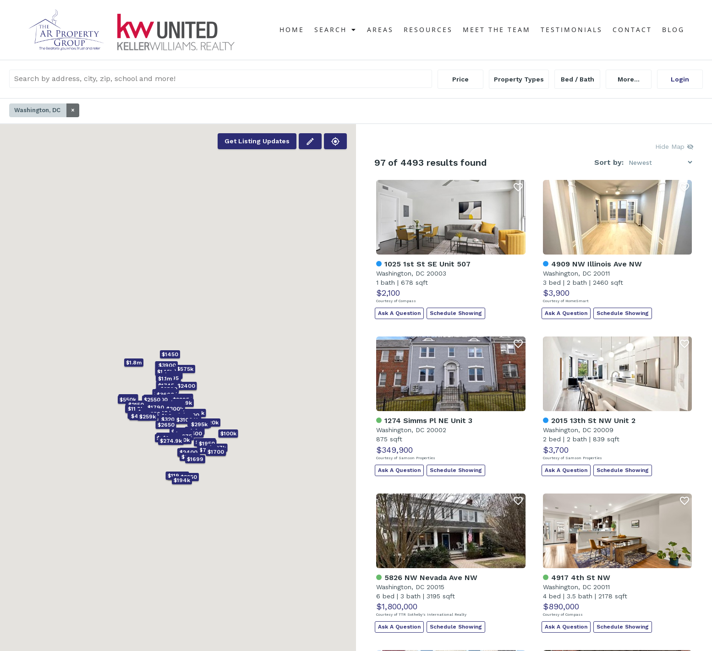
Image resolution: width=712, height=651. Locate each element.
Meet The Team (497, 29)
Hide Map (674, 146)
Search (335, 30)
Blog (673, 29)
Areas (380, 29)
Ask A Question (399, 313)
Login (680, 79)
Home (291, 29)
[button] (162, 405)
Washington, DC (46, 110)
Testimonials (571, 29)
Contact (632, 29)
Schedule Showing (456, 313)
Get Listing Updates (257, 141)
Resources (428, 29)
